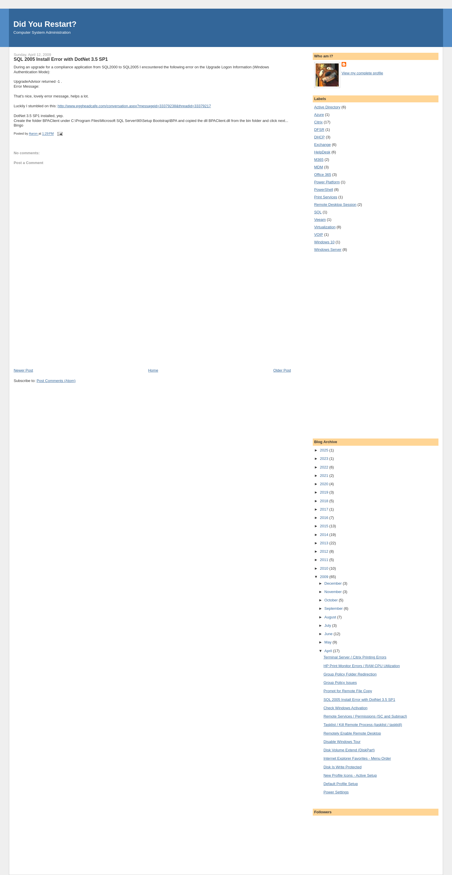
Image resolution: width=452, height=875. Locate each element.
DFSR (319, 129)
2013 (324, 543)
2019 (324, 492)
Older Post (282, 370)
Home (153, 370)
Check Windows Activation (345, 708)
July (328, 625)
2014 (324, 534)
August (330, 617)
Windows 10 (324, 242)
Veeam (320, 219)
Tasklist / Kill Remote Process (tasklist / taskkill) (362, 724)
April (328, 651)
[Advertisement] (57, 327)
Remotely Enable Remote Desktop (352, 733)
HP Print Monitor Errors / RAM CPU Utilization (361, 666)
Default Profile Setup (340, 784)
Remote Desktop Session (335, 204)
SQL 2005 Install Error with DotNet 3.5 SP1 (359, 699)
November (333, 592)
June (329, 634)
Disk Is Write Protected (342, 767)
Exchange (322, 144)
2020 (324, 484)
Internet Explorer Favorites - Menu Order (357, 758)
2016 (324, 517)
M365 (319, 159)
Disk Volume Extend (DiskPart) (349, 750)
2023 (324, 458)
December (333, 583)
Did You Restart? (44, 24)
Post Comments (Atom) (56, 381)
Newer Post (23, 370)
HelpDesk (322, 152)
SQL (318, 212)
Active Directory (327, 107)
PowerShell (323, 189)
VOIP (318, 234)
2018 (324, 501)
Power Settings (336, 792)
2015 (324, 526)
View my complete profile (362, 73)
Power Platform (327, 182)
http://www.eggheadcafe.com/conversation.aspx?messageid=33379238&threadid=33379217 (134, 106)
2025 (324, 450)
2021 (324, 475)
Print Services (325, 197)
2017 (324, 509)
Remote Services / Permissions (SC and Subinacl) (365, 716)
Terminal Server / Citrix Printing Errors (354, 657)
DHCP (319, 137)
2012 (324, 551)
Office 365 (322, 174)
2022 (324, 467)
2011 (324, 560)
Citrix (318, 122)
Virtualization (325, 227)
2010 (324, 568)
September (334, 608)
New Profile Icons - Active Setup (350, 775)
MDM (318, 167)
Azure (319, 114)
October (331, 600)
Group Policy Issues (340, 682)
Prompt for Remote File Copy (347, 691)
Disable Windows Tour (341, 741)
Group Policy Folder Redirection (349, 674)
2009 (324, 577)
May (328, 642)
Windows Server (328, 249)
